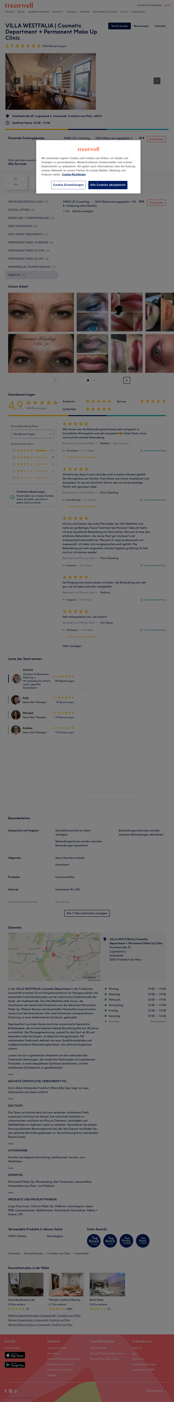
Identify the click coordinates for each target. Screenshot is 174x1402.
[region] (88, 166)
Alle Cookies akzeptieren (108, 184)
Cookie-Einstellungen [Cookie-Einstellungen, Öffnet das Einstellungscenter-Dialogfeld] (68, 184)
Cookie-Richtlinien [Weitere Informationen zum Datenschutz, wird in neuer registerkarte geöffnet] (74, 174)
